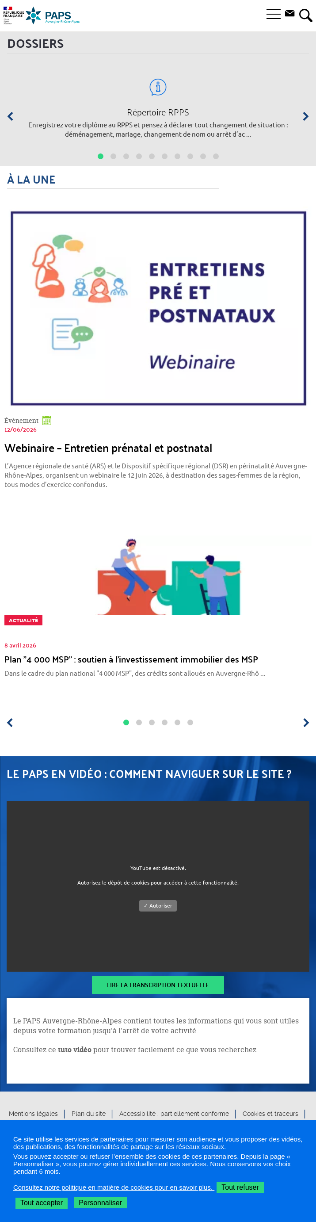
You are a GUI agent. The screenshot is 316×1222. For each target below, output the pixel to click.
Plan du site (89, 1114)
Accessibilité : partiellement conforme (174, 1114)
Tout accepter (41, 1203)
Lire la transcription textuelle (158, 984)
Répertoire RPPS (158, 112)
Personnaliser (100, 1203)
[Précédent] (13, 116)
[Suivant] (303, 116)
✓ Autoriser (158, 905)
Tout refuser (240, 1187)
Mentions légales (33, 1114)
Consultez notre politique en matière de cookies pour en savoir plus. (113, 1187)
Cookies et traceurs (270, 1114)
